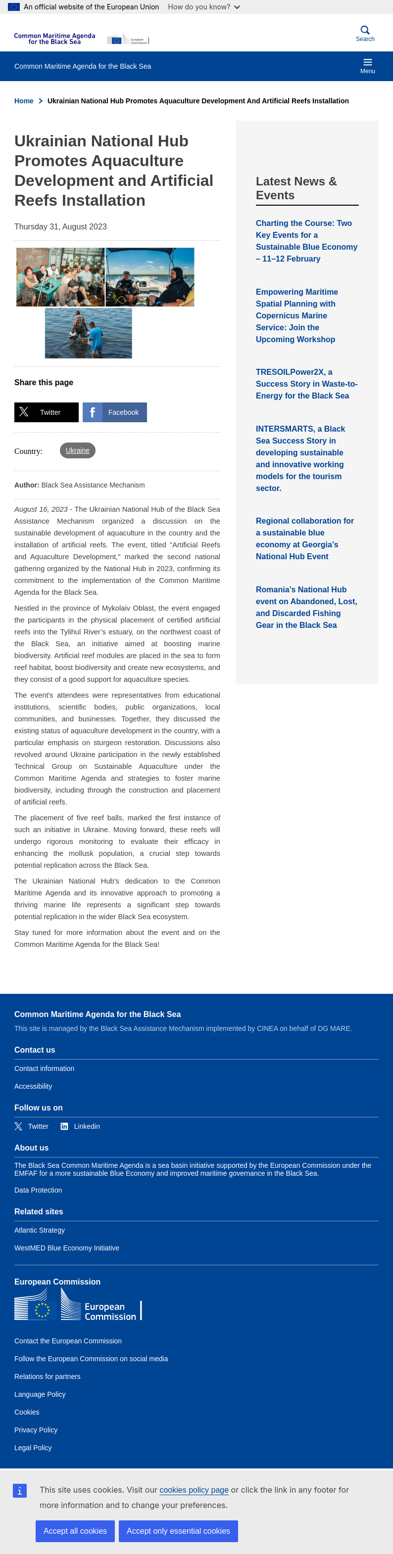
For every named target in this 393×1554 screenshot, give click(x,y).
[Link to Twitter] (31, 1126)
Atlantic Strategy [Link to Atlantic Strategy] (39, 1230)
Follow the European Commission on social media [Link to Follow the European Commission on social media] (91, 1359)
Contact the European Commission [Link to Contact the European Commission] (68, 1341)
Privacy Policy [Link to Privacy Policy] (35, 1430)
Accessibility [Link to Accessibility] (33, 1086)
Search (365, 34)
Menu (367, 66)
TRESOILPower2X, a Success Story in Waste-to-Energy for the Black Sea (307, 384)
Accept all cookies (75, 1531)
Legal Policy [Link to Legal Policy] (33, 1448)
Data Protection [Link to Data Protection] (38, 1190)
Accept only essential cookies (178, 1531)
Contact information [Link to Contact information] (44, 1068)
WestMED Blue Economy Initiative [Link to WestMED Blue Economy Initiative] (66, 1248)
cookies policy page (194, 1490)
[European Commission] (81, 38)
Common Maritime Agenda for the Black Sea (97, 1014)
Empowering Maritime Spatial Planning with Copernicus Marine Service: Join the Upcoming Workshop (297, 316)
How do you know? (204, 6)
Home (24, 101)
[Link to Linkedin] (80, 1126)
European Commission (57, 1282)
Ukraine (78, 450)
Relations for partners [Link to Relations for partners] (47, 1376)
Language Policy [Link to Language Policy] (40, 1394)
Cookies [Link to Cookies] (27, 1412)
